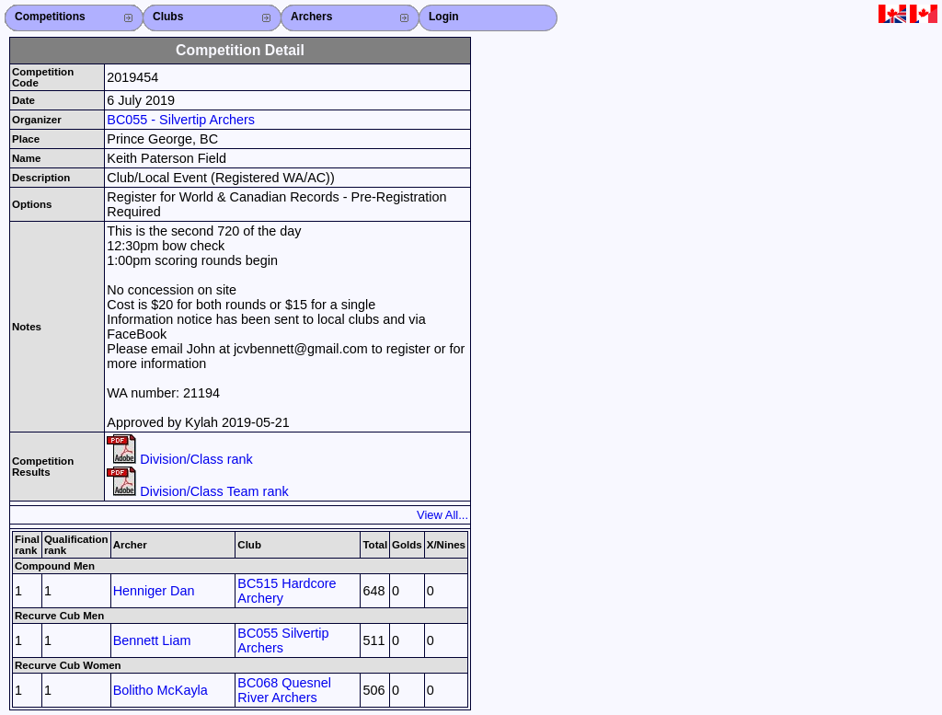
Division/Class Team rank (197, 491)
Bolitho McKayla (160, 690)
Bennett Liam (152, 640)
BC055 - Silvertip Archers (181, 119)
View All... (442, 515)
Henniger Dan (154, 590)
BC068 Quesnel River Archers (284, 690)
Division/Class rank (179, 459)
